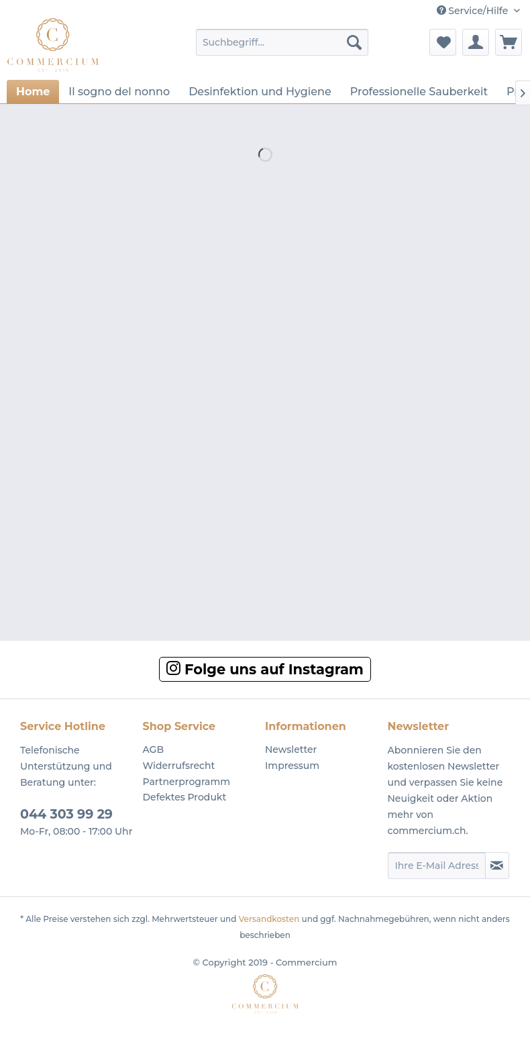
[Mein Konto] (475, 42)
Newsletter (291, 749)
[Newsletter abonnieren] (497, 865)
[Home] (33, 91)
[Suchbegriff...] (282, 42)
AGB (153, 749)
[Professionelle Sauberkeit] (419, 91)
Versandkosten (269, 919)
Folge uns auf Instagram (265, 669)
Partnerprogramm (187, 782)
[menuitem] (282, 42)
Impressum (292, 766)
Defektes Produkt (185, 797)
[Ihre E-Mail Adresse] (437, 865)
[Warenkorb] (508, 42)
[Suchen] (354, 42)
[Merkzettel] (442, 42)
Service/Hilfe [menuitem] (474, 11)
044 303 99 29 (66, 814)
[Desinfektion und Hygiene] (260, 91)
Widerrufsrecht (179, 766)
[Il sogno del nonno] (119, 91)
